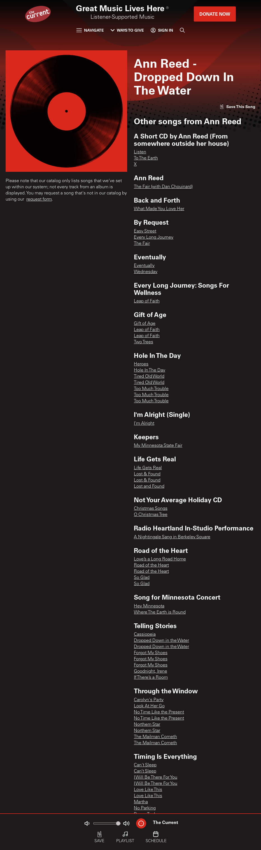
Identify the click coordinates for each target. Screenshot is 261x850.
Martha (141, 802)
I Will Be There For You (155, 777)
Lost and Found (149, 486)
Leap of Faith (147, 301)
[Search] (182, 30)
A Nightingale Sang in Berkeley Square (172, 537)
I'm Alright (144, 423)
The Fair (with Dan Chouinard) (163, 187)
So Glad (142, 578)
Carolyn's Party (149, 700)
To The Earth (146, 158)
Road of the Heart (151, 565)
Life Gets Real (148, 468)
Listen (140, 152)
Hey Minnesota (149, 606)
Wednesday (145, 272)
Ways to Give (127, 30)
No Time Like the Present (159, 712)
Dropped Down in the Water (161, 640)
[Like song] (237, 106)
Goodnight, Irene (150, 671)
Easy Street (145, 231)
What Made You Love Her (159, 209)
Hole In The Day (149, 370)
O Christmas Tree (150, 515)
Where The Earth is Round (160, 612)
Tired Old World (149, 376)
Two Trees (143, 342)
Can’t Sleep (145, 771)
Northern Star (147, 724)
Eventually (144, 266)
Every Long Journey (153, 237)
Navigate (90, 30)
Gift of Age (144, 323)
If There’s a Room (151, 677)
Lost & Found (147, 474)
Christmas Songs (150, 508)
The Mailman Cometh (155, 737)
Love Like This (148, 790)
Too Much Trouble (151, 389)
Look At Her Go (149, 706)
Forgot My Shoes (150, 653)
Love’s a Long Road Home (160, 559)
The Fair (142, 243)
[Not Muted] (87, 823)
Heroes (141, 364)
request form (39, 199)
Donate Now (214, 14)
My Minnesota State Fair (158, 445)
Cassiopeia (145, 634)
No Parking (145, 808)
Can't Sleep (145, 765)
